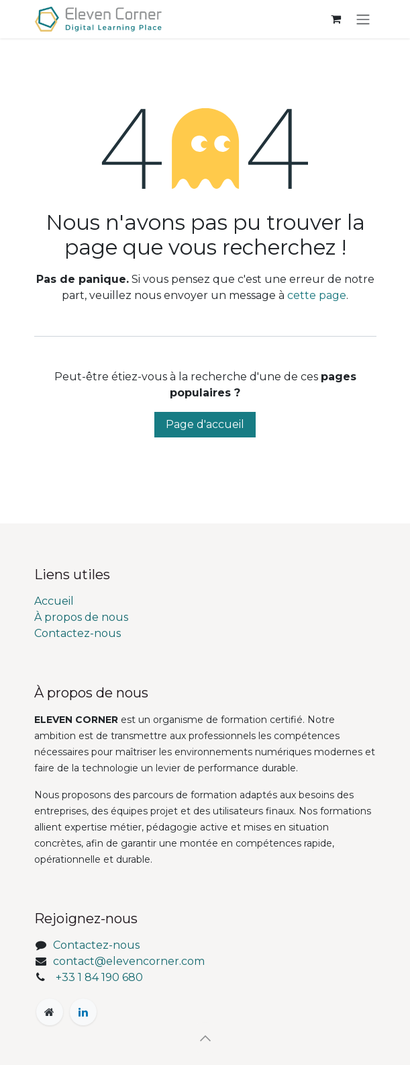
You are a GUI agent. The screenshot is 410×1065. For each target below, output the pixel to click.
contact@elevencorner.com (129, 961)
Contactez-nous (77, 633)
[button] (205, 1038)
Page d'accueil (205, 424)
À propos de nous (81, 617)
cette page (316, 295)
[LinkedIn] (83, 1011)
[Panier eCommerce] (336, 18)
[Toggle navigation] (363, 19)
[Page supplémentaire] (49, 1011)
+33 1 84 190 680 (99, 977)
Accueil (54, 601)
